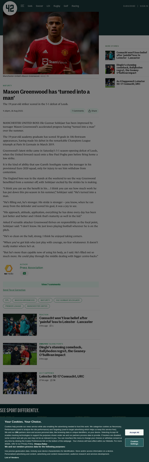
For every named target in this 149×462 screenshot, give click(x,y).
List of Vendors (12, 457)
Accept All (134, 432)
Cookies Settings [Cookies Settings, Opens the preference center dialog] (134, 442)
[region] (74, 439)
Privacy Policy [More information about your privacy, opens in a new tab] (40, 444)
